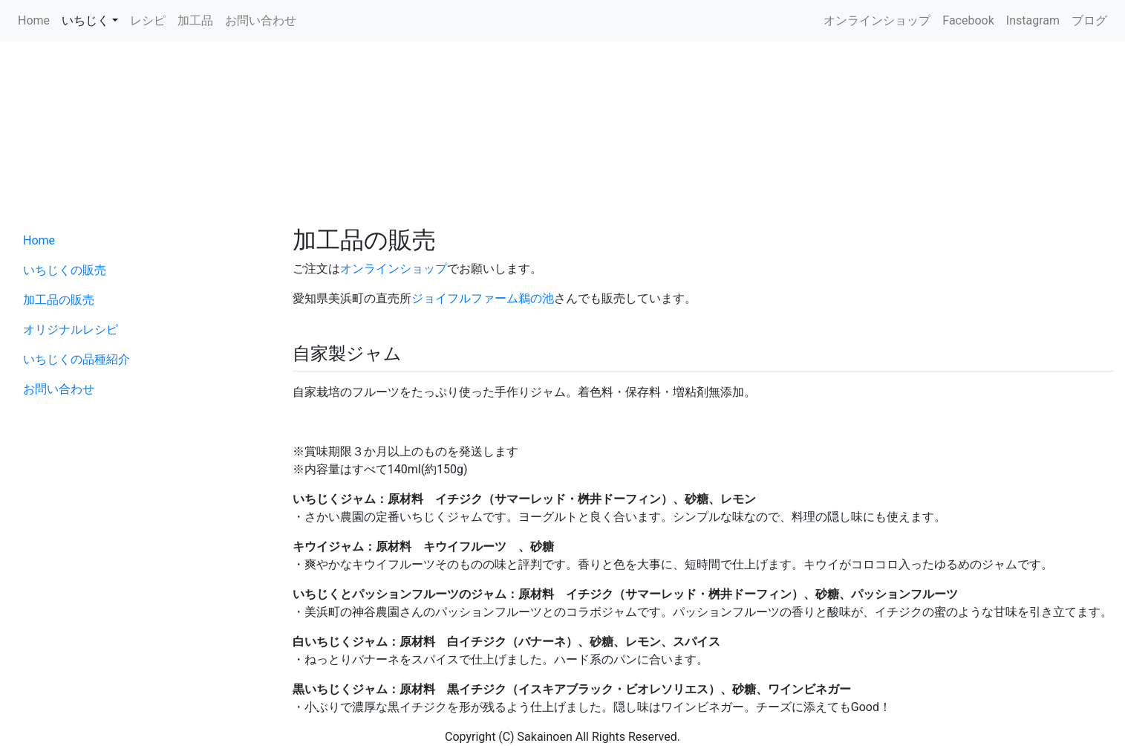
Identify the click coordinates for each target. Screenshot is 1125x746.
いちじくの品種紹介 (76, 359)
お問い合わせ (260, 20)
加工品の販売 (58, 300)
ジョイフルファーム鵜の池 (482, 298)
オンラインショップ (877, 20)
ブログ (1089, 20)
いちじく (85, 20)
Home (34, 20)
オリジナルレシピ (70, 329)
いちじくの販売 (64, 270)
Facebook (968, 20)
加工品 (195, 20)
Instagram (1033, 20)
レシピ (148, 20)
